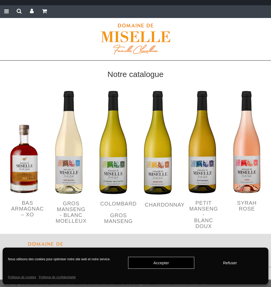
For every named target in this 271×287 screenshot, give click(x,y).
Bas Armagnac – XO (27, 208)
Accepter (161, 263)
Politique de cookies (22, 277)
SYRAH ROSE (247, 206)
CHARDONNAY (165, 205)
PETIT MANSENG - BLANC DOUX (203, 214)
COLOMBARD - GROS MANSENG (118, 212)
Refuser (230, 263)
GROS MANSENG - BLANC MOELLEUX (71, 212)
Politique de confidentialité (57, 277)
